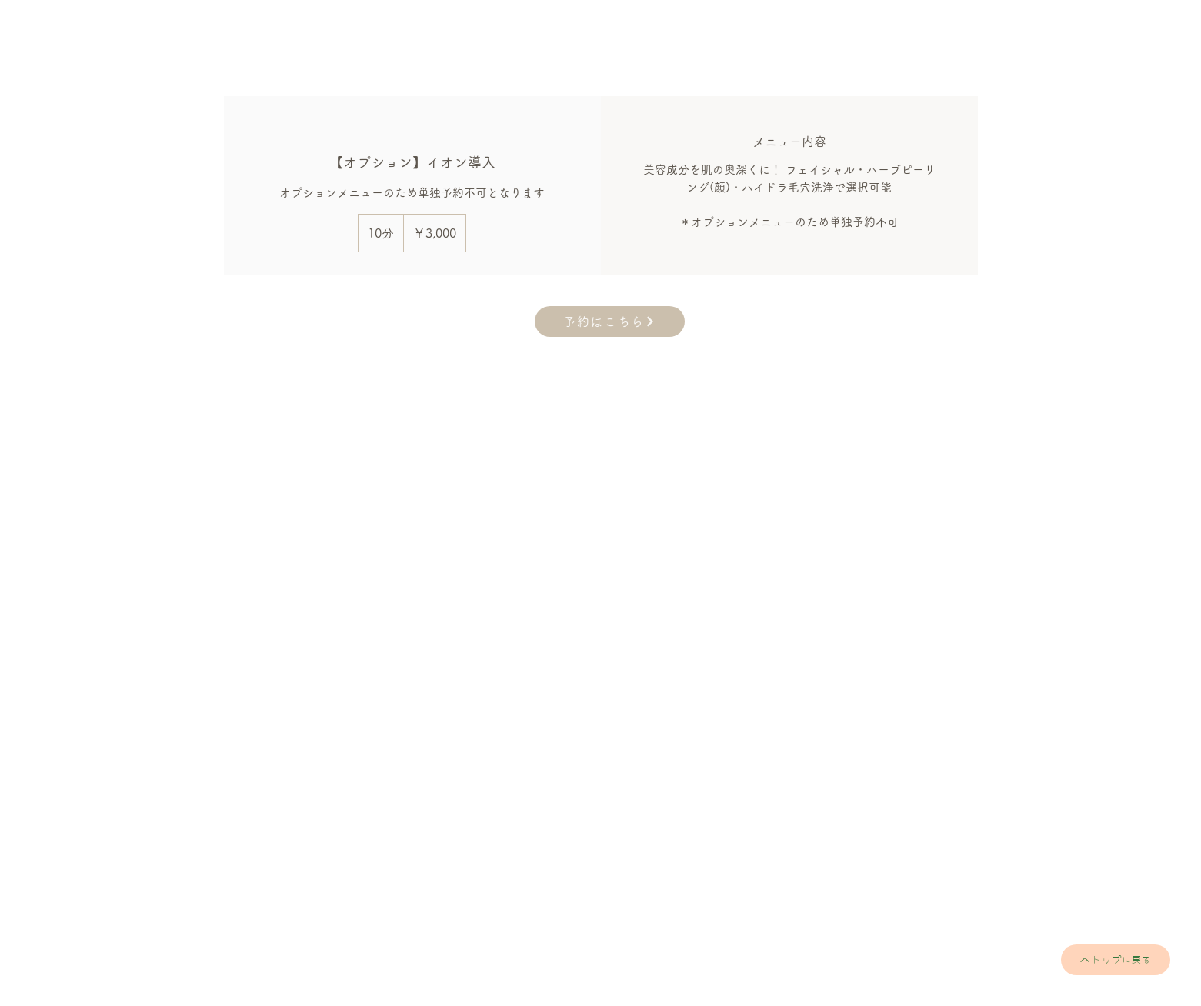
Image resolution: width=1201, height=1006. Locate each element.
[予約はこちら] (610, 321)
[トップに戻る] (1115, 959)
